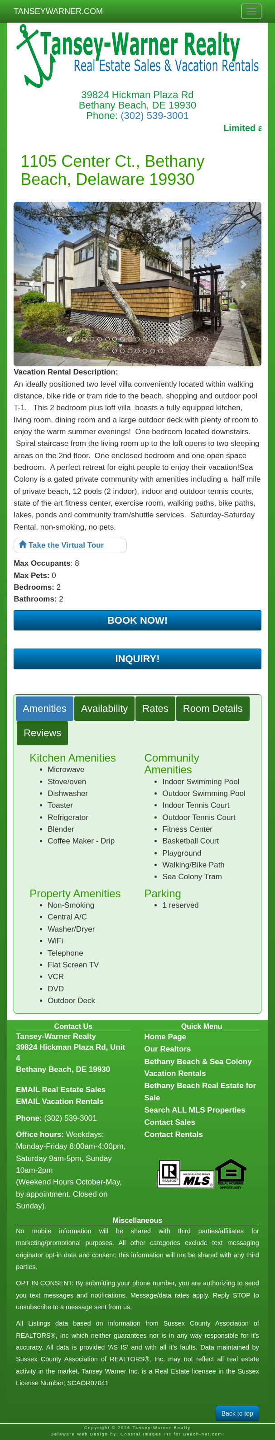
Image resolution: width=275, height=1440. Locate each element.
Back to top (237, 1413)
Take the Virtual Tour (61, 545)
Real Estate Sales (74, 1089)
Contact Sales (169, 1122)
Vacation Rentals (72, 1101)
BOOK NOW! (137, 620)
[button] (32, 284)
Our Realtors (167, 1049)
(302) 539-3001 (154, 115)
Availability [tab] (104, 708)
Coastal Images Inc (146, 1434)
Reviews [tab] (42, 733)
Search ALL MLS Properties (194, 1110)
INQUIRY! (137, 658)
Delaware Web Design (79, 1434)
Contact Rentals (173, 1134)
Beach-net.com (202, 1434)
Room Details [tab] (213, 708)
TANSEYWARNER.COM (58, 11)
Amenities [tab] (45, 708)
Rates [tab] (155, 708)
